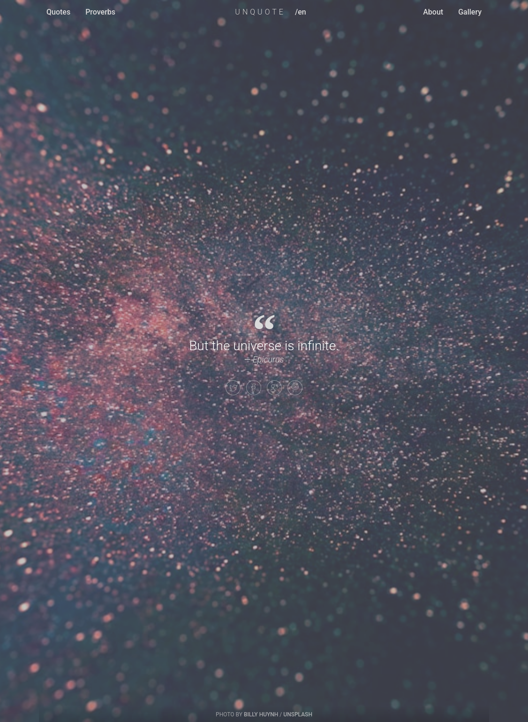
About (433, 12)
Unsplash (297, 714)
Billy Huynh (261, 714)
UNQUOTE (260, 12)
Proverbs (100, 12)
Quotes (58, 12)
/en (300, 12)
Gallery (470, 12)
